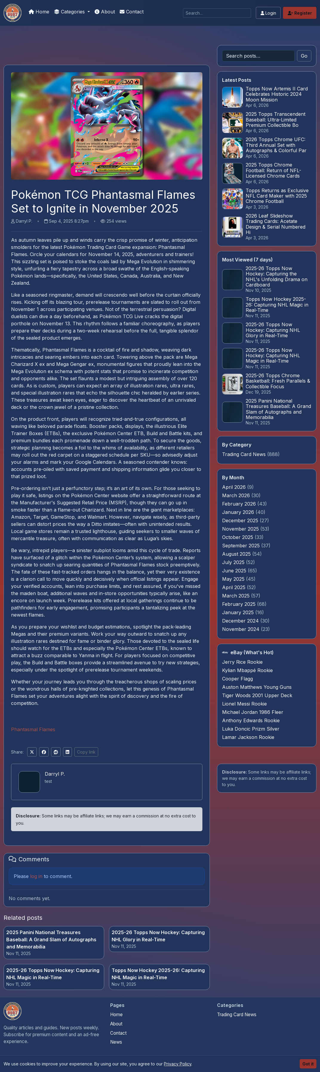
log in (36, 876)
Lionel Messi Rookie (244, 704)
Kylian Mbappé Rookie (247, 670)
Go (304, 56)
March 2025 (236, 596)
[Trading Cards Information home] (12, 1011)
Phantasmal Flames (33, 729)
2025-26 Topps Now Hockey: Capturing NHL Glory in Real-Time (158, 935)
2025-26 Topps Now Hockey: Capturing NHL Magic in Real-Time (52, 973)
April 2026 (234, 487)
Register (300, 13)
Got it (308, 1063)
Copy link (86, 751)
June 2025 (235, 571)
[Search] (217, 13)
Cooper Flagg (237, 679)
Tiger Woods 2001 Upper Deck (257, 695)
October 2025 (238, 537)
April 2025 (234, 587)
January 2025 (238, 612)
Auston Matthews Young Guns (257, 687)
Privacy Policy (177, 1063)
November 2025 (241, 529)
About (105, 12)
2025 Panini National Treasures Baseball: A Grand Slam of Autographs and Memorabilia (51, 939)
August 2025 (237, 554)
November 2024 (241, 629)
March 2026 (236, 495)
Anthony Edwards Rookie (251, 720)
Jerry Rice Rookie (242, 662)
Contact (132, 12)
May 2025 (234, 579)
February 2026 (239, 504)
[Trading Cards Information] (12, 12)
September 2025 (241, 546)
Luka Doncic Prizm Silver (250, 729)
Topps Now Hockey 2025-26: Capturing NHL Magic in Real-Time (158, 973)
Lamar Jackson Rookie (248, 737)
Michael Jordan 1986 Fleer (252, 712)
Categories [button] (70, 12)
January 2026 (239, 512)
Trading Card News (244, 454)
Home (39, 12)
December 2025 (241, 520)
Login (268, 13)
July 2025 (234, 562)
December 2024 (241, 621)
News (116, 1042)
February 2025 (239, 604)
